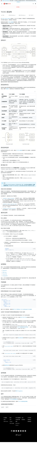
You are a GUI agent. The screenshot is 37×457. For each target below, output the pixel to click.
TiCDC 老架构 (11, 22)
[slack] (21, 451)
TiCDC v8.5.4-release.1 (6, 18)
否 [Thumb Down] (7, 427)
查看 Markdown (22, 15)
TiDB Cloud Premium (6, 0)
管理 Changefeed (19, 411)
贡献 (3, 15)
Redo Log (4, 273)
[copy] (35, 249)
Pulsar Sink (5, 275)
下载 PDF (31, 15)
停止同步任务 (20, 347)
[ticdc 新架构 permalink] (12, 12)
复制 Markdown (12, 15)
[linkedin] (16, 451)
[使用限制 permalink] (7, 390)
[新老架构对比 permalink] (9, 84)
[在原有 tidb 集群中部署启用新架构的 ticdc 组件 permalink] (26, 318)
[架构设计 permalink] (7, 40)
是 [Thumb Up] (3, 427)
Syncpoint (5, 272)
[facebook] (18, 451)
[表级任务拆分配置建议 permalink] (12, 189)
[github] (12, 451)
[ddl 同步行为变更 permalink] (10, 228)
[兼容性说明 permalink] (8, 212)
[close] (35, 450)
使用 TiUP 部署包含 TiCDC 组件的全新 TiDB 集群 (22, 315)
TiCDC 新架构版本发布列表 (22, 335)
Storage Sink (5, 277)
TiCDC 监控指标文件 (14, 419)
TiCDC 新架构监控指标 (22, 421)
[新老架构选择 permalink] (9, 147)
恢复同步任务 (7, 380)
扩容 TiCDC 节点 (23, 325)
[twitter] (14, 451)
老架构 (7, 88)
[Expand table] (35, 91)
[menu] (2, 4)
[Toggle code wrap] (33, 249)
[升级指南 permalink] (7, 283)
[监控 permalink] (4, 414)
